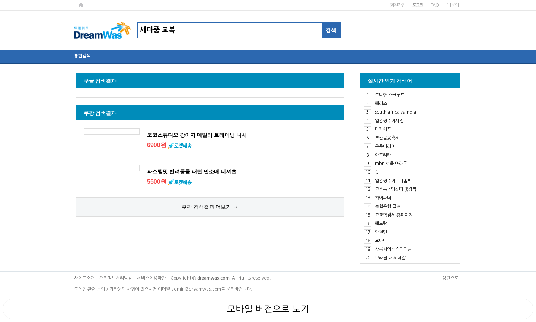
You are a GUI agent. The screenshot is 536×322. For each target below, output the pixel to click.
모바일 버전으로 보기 (268, 308)
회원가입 (397, 5)
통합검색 (82, 56)
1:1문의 (452, 5)
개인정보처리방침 (115, 278)
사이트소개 (84, 278)
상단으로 (450, 278)
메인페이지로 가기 (81, 5)
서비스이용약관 (151, 278)
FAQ (434, 5)
